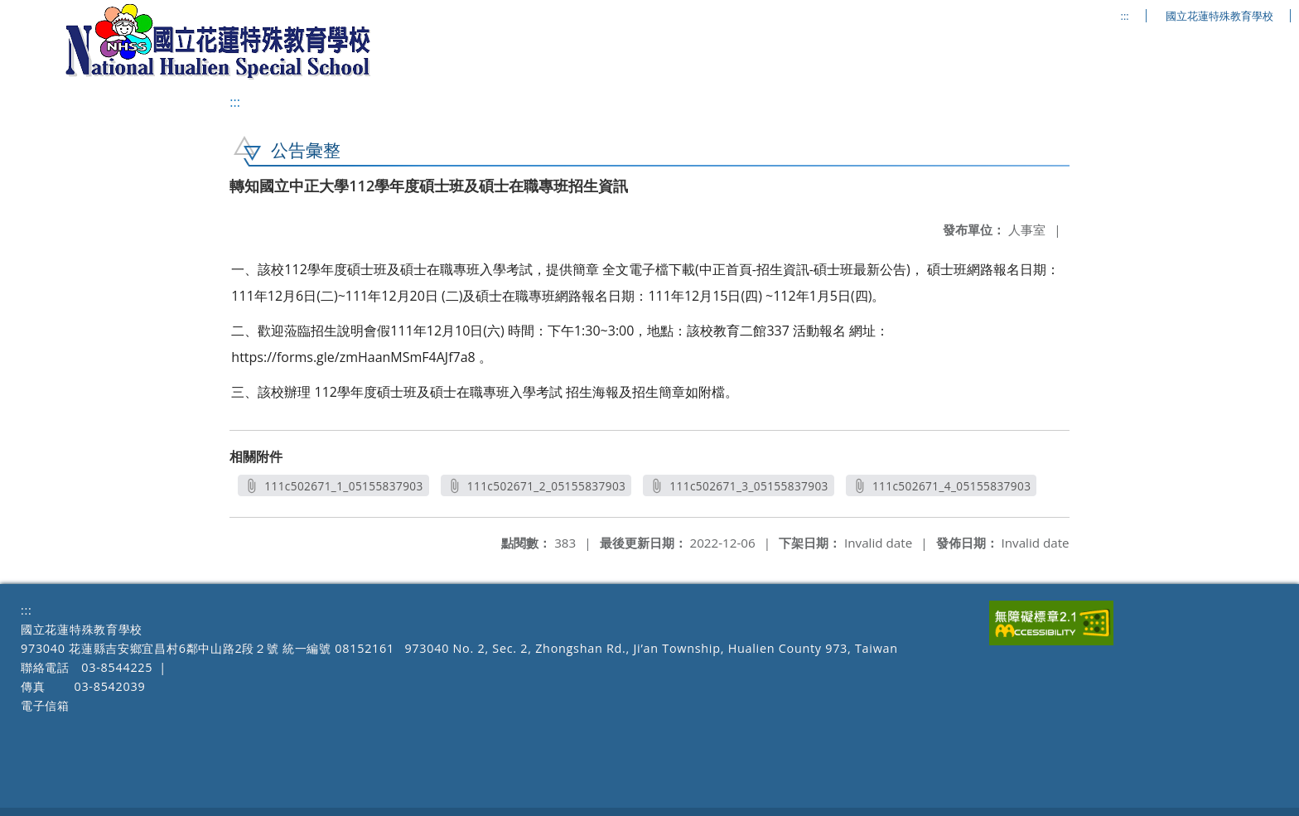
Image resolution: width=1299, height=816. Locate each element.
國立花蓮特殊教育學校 (1219, 16)
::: (1125, 16)
